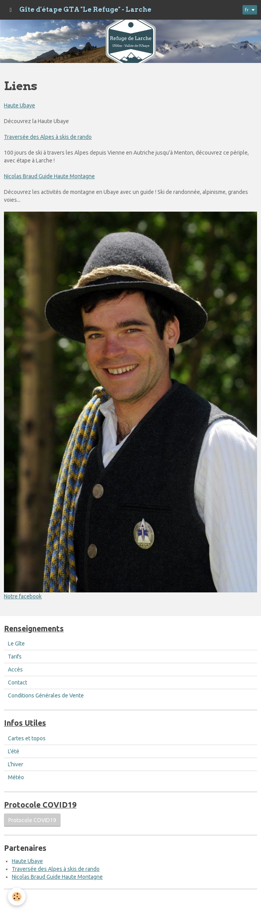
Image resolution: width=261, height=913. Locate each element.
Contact (17, 682)
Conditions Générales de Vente (46, 695)
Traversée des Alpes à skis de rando (48, 137)
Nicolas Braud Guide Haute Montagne (49, 176)
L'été (13, 751)
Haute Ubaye (19, 105)
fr (247, 9)
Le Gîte (16, 643)
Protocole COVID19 (32, 820)
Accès (15, 669)
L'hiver (15, 764)
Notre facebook (23, 596)
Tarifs (15, 656)
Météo (16, 777)
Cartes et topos (27, 738)
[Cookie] (17, 897)
